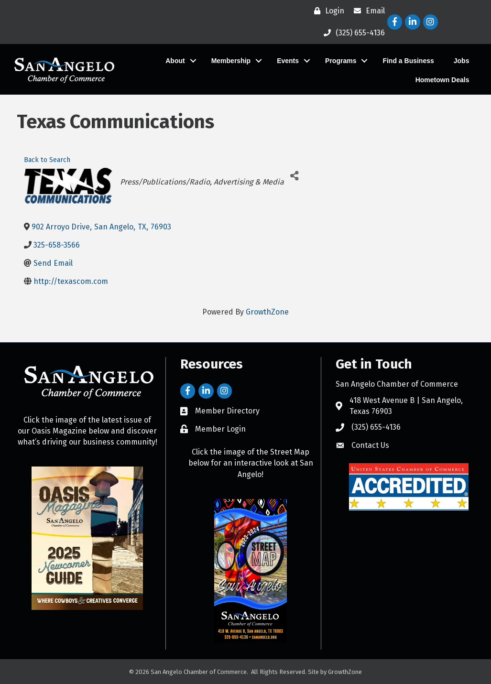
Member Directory (227, 410)
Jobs (457, 61)
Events (284, 61)
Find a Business (403, 61)
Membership (226, 61)
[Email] (367, 11)
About (170, 61)
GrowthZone (267, 311)
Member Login (220, 429)
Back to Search (47, 160)
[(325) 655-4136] (352, 33)
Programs (336, 61)
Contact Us (370, 445)
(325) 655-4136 (376, 427)
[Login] (326, 11)
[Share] (295, 176)
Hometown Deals (438, 80)
